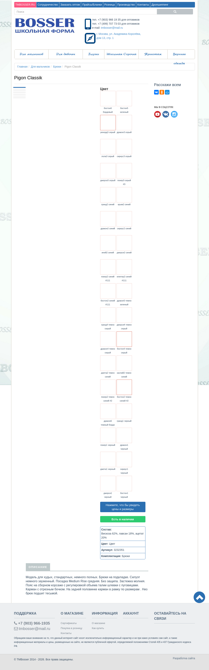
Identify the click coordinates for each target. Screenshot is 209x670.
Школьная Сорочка (121, 54)
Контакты (143, 4)
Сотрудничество (48, 4)
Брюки (57, 66)
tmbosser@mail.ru (112, 27)
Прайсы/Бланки (92, 4)
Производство (126, 4)
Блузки (93, 54)
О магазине (98, 623)
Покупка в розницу (71, 628)
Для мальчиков (31, 54)
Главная (22, 66)
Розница (109, 4)
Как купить (98, 628)
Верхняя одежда (179, 56)
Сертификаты (69, 623)
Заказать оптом (70, 4)
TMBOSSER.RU (25, 4)
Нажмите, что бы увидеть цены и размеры (123, 507)
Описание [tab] (38, 567)
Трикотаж (153, 54)
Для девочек (65, 54)
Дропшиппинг (159, 4)
